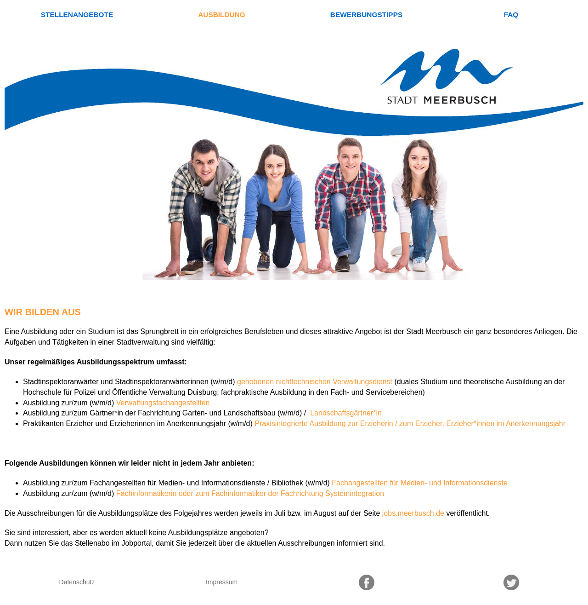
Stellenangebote (77, 14)
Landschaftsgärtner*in (345, 413)
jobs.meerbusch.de (413, 513)
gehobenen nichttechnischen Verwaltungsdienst (314, 382)
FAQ (511, 14)
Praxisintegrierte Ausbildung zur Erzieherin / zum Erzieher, (349, 423)
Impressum (221, 582)
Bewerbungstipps (366, 14)
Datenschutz (77, 582)
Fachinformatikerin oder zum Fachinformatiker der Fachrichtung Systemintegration (250, 493)
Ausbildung (221, 14)
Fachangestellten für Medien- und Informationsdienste (419, 483)
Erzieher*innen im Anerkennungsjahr (505, 423)
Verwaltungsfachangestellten (163, 403)
